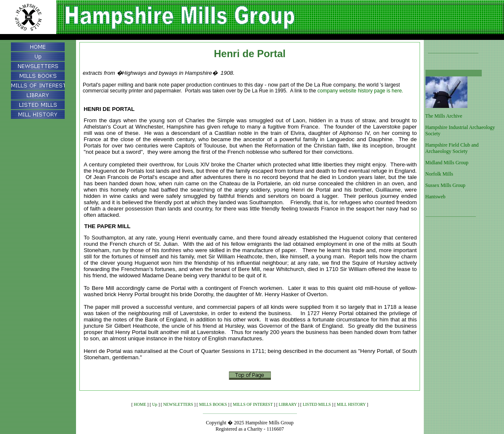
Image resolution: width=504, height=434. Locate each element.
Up (154, 404)
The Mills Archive (443, 116)
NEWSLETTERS (178, 404)
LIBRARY (288, 404)
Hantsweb (435, 197)
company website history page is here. (360, 91)
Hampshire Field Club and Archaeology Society (452, 148)
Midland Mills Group (447, 163)
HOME (140, 404)
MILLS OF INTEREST (253, 404)
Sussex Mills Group (445, 185)
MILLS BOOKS (213, 404)
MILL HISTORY (351, 404)
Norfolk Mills (439, 174)
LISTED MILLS (317, 404)
